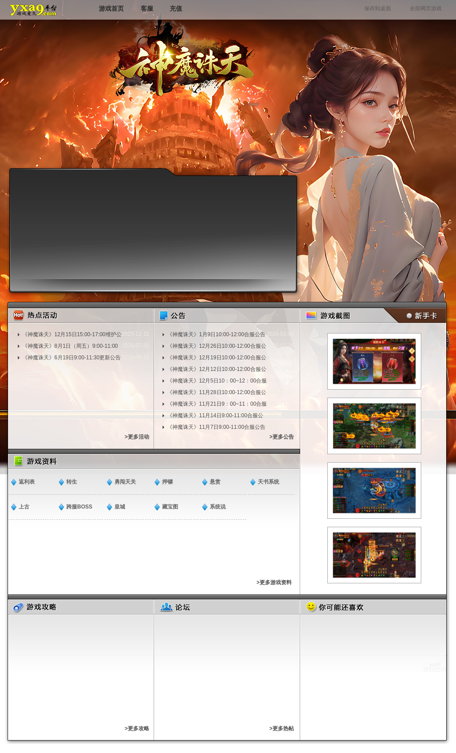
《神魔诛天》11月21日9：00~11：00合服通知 (217, 404)
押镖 (167, 482)
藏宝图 (170, 507)
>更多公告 (281, 437)
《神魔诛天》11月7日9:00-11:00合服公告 (216, 427)
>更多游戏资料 (274, 582)
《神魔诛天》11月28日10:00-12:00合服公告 (216, 392)
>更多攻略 (137, 728)
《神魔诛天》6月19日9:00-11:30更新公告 (71, 357)
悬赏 (215, 482)
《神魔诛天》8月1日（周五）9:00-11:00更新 (70, 346)
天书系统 (268, 482)
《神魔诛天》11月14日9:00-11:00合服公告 (215, 415)
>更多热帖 (281, 728)
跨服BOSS (79, 507)
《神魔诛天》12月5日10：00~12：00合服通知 (217, 381)
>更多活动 (137, 437)
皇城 (119, 507)
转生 (71, 482)
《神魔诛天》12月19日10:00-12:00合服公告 (216, 357)
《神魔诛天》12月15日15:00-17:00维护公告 (72, 334)
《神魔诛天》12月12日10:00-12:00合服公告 (216, 369)
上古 (24, 507)
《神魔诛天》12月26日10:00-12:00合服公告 (216, 346)
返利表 (27, 482)
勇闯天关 (125, 482)
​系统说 (218, 507)
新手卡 (413, 315)
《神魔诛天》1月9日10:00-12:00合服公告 (216, 334)
